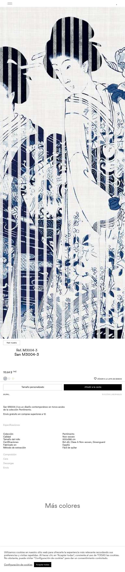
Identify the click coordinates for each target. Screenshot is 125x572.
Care (5, 458)
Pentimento (68, 433)
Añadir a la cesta (92, 386)
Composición (9, 454)
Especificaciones (11, 424)
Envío (6, 467)
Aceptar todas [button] (42, 564)
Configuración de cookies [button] (18, 564)
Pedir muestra (12, 342)
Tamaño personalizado (32, 386)
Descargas (8, 462)
